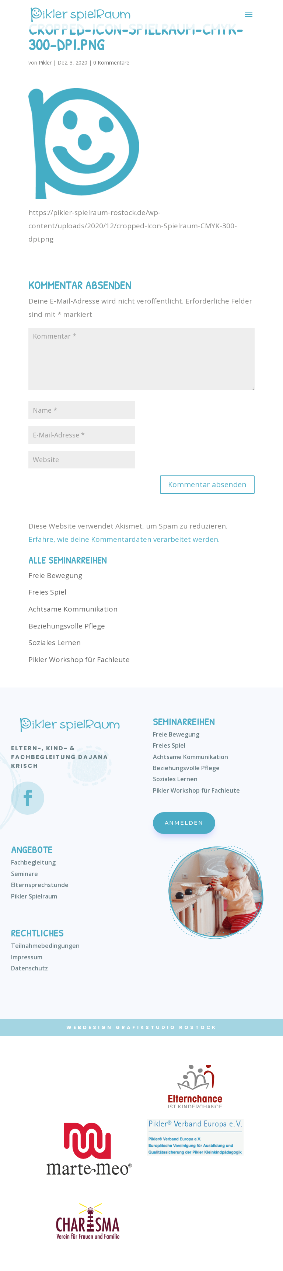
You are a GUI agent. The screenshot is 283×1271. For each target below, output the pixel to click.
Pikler (45, 62)
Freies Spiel (47, 592)
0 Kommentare (111, 62)
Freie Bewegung (55, 575)
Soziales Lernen (54, 642)
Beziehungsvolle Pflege (66, 626)
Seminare (24, 874)
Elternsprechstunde (40, 885)
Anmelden (184, 823)
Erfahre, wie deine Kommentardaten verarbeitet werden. (124, 539)
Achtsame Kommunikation (73, 609)
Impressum (26, 957)
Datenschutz (29, 968)
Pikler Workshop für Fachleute (79, 659)
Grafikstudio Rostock (166, 1027)
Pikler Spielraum (34, 896)
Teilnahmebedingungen (45, 946)
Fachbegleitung (33, 862)
